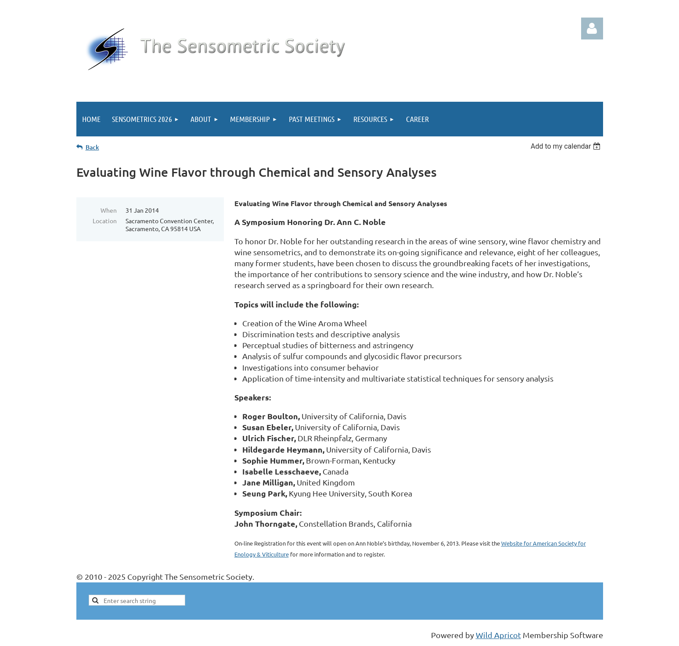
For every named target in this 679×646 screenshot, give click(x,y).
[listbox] (567, 146)
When (109, 210)
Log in (592, 28)
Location (105, 221)
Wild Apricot (498, 634)
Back (92, 147)
